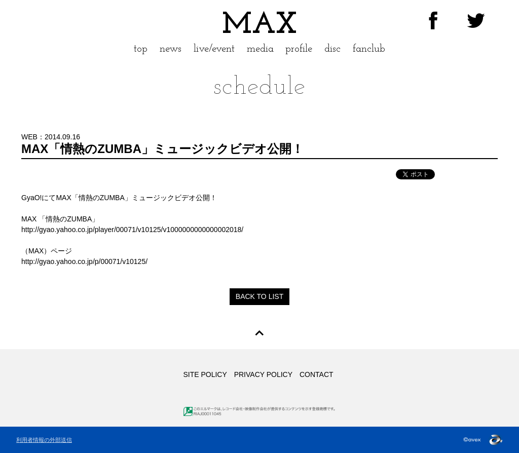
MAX (259, 25)
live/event (214, 49)
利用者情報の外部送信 (44, 440)
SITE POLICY (205, 374)
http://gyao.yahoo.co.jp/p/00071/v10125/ (84, 261)
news (170, 49)
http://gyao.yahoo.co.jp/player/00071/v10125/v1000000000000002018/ (132, 229)
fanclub (369, 49)
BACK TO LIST (259, 296)
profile (298, 49)
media (260, 49)
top (140, 49)
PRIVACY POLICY (263, 374)
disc (332, 49)
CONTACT (316, 374)
